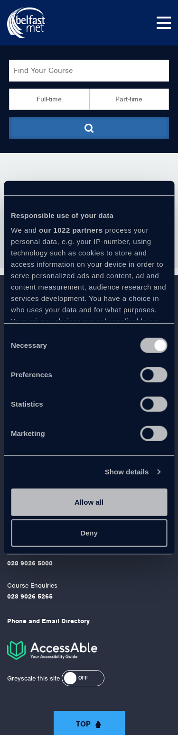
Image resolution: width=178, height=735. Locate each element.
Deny (89, 533)
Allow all (89, 502)
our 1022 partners (71, 230)
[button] (83, 678)
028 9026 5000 (30, 563)
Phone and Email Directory (48, 621)
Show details (127, 472)
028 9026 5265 (30, 596)
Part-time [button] (128, 99)
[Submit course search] (89, 128)
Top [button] (83, 724)
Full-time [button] (49, 99)
